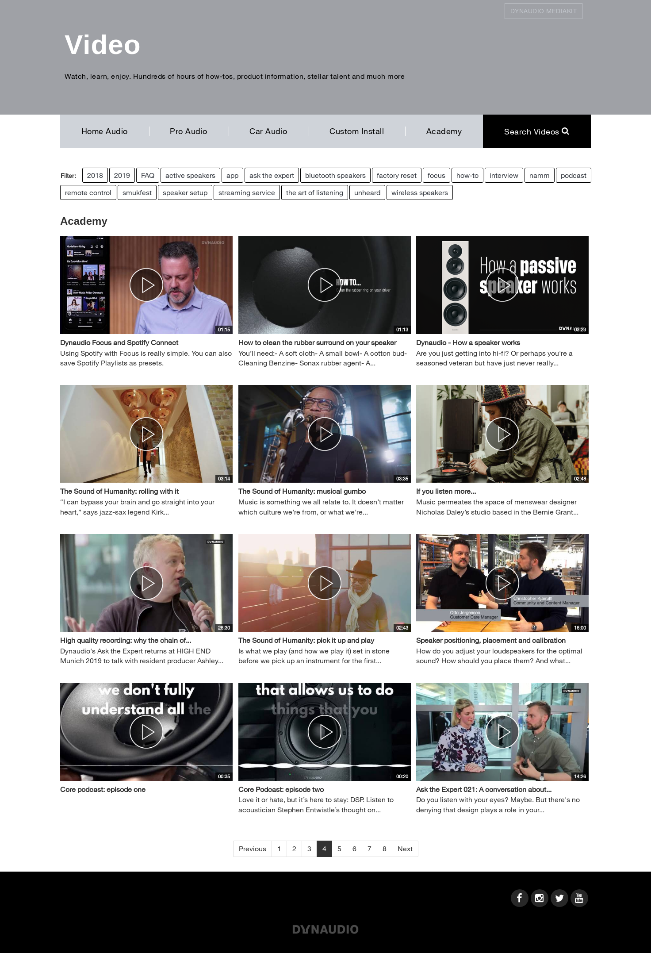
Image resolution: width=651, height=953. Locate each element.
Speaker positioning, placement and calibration (491, 640)
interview (504, 175)
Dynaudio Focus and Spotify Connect (119, 342)
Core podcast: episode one (103, 789)
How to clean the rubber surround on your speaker (317, 342)
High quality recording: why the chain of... (125, 640)
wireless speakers (419, 192)
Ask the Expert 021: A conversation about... (483, 789)
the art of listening (314, 192)
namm (539, 175)
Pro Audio (188, 131)
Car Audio (268, 131)
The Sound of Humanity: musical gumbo (302, 491)
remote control (88, 192)
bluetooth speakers (335, 175)
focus (436, 175)
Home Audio (104, 131)
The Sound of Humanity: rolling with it (119, 491)
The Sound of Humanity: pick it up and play (306, 640)
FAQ (147, 175)
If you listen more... (446, 491)
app (232, 175)
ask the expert (271, 175)
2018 (95, 175)
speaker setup (185, 192)
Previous (252, 848)
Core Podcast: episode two (281, 789)
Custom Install (356, 131)
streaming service (246, 192)
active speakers (190, 175)
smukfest (137, 192)
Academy (444, 131)
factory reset (397, 175)
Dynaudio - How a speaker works (468, 342)
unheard (367, 192)
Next (405, 848)
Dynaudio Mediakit (543, 11)
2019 (122, 175)
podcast (573, 175)
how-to (467, 175)
